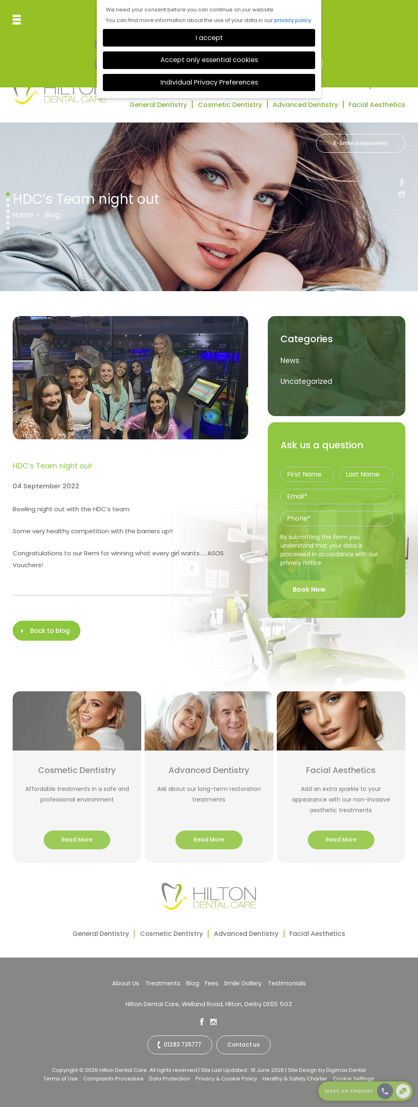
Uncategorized (306, 381)
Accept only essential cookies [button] (209, 60)
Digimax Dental (346, 1069)
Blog (193, 983)
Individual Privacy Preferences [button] (209, 82)
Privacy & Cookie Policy (226, 1078)
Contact (391, 85)
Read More (76, 840)
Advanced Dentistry (305, 104)
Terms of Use (60, 1078)
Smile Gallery (241, 983)
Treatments (164, 983)
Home (23, 215)
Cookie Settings (353, 1078)
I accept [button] (209, 37)
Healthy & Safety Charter (294, 1078)
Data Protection (169, 1078)
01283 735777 (183, 1045)
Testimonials (341, 85)
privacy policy (292, 20)
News (289, 360)
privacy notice (300, 563)
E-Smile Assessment (361, 143)
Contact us (243, 1045)
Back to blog (50, 630)
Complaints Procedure (113, 1078)
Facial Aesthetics (377, 104)
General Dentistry (158, 104)
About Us (128, 983)
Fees (211, 983)
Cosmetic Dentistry (230, 104)
